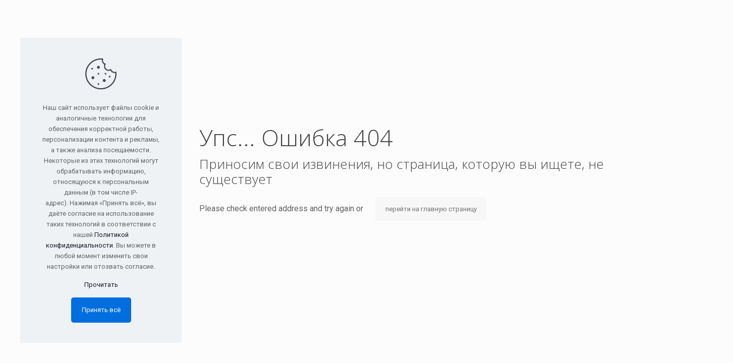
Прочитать (101, 284)
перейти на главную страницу (431, 209)
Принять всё (101, 310)
